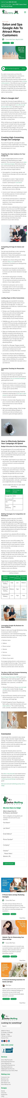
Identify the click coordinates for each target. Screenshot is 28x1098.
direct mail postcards (9, 773)
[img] (20, 68)
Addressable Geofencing (7, 1068)
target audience (7, 705)
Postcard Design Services (8, 1061)
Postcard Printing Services (8, 1065)
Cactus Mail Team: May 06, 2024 (12, 39)
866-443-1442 (13, 2)
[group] (14, 68)
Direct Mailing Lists (6, 1063)
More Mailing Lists (6, 1084)
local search (18, 182)
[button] (3, 68)
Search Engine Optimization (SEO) (10, 677)
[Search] (11, 1026)
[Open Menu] (25, 12)
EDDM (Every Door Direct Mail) (9, 1070)
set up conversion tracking (18, 378)
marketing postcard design (8, 779)
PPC (12, 42)
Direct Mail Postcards (6, 1059)
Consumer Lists (5, 1077)
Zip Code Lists (5, 1080)
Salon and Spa (6, 42)
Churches (3, 1092)
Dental (3, 1091)
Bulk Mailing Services (6, 1067)
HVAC (2, 1096)
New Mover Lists (5, 1082)
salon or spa (11, 261)
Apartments (4, 1094)
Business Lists (4, 1079)
